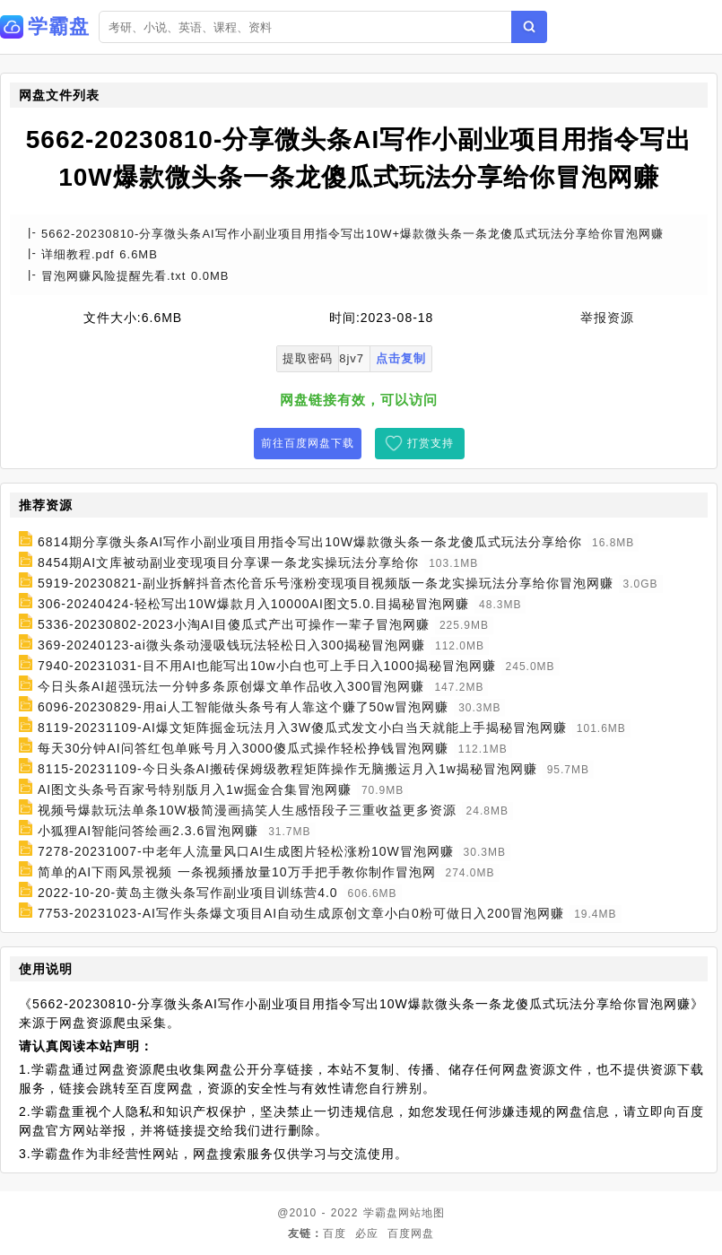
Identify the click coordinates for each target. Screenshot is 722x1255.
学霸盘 (380, 1213)
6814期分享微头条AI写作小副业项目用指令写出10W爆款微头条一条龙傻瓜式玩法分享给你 (310, 542)
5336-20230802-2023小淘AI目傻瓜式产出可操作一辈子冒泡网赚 (234, 624)
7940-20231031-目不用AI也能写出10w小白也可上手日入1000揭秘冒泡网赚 (267, 665)
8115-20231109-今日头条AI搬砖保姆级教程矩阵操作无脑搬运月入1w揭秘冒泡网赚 (287, 769)
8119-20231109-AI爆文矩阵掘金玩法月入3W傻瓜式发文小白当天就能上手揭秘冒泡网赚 (302, 727)
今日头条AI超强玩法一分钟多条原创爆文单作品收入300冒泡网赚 (231, 686)
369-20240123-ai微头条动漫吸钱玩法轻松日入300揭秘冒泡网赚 (231, 645)
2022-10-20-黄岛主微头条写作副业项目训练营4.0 (188, 892)
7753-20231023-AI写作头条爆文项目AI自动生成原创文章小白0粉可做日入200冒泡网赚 (301, 913)
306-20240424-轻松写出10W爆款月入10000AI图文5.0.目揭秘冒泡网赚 (253, 604)
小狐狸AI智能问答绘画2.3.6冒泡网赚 (148, 831)
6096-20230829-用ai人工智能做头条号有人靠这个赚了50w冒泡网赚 (243, 707)
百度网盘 (410, 1233)
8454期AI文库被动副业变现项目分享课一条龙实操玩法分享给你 (228, 562)
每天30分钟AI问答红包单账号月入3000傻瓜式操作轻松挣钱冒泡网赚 (243, 748)
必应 (366, 1233)
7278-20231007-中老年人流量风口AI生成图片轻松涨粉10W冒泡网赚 (246, 851)
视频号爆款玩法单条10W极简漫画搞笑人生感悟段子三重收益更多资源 (247, 810)
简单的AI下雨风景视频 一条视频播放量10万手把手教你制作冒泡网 (237, 872)
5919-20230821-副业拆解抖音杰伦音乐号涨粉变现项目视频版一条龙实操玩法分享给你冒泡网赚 (325, 583)
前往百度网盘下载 (307, 443)
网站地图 (421, 1213)
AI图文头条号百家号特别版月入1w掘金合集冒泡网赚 (195, 789)
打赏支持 (430, 443)
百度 (334, 1233)
